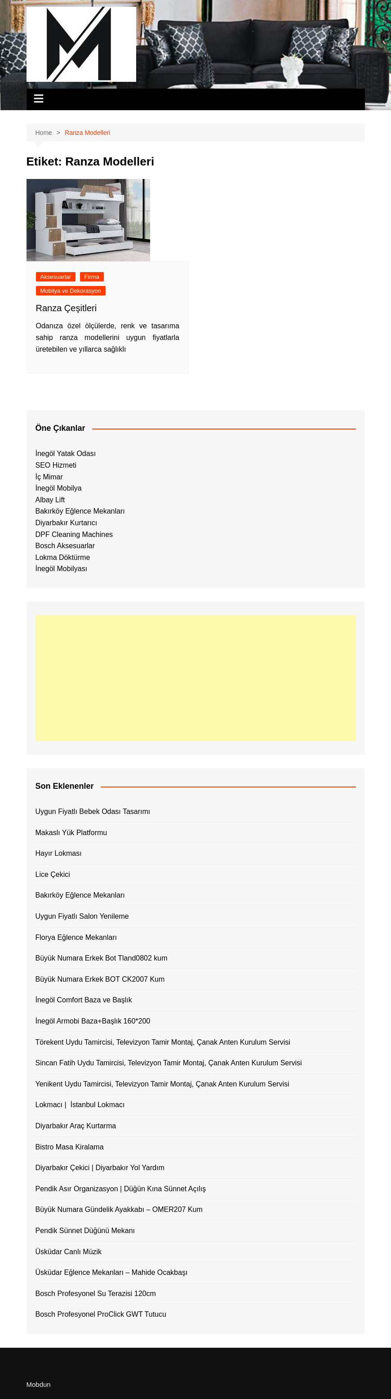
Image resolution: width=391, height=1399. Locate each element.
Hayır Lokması (59, 853)
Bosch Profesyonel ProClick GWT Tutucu (101, 1314)
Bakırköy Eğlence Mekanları (80, 511)
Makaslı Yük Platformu (71, 832)
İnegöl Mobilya (59, 488)
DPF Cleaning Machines (74, 534)
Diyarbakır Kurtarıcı (67, 523)
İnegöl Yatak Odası (66, 453)
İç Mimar (49, 477)
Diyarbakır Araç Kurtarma (76, 1126)
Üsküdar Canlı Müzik (69, 1252)
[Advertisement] (196, 678)
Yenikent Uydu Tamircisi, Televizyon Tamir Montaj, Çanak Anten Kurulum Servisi (162, 1084)
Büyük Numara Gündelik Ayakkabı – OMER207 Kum (119, 1209)
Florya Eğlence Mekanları (76, 937)
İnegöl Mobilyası (62, 568)
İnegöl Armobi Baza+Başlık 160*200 (93, 1021)
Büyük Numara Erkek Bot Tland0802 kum (102, 958)
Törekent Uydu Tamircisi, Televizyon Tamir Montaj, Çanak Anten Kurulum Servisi (163, 1042)
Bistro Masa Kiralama (70, 1147)
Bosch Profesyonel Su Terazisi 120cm (96, 1293)
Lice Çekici (53, 874)
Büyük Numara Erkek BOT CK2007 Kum (100, 979)
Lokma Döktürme (63, 557)
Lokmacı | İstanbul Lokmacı (80, 1104)
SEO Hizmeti (56, 465)
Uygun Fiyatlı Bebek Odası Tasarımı (93, 811)
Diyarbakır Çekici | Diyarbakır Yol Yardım (100, 1167)
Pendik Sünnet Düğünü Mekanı (85, 1230)
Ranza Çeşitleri (66, 308)
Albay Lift (50, 500)
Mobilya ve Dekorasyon (70, 290)
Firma (91, 276)
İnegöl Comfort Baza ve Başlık (84, 1000)
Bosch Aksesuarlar (65, 546)
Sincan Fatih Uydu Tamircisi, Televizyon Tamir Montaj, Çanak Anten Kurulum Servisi (169, 1063)
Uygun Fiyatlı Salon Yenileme (82, 916)
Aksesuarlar (55, 276)
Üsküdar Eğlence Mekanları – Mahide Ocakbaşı (112, 1272)
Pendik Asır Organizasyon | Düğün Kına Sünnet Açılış (121, 1189)
